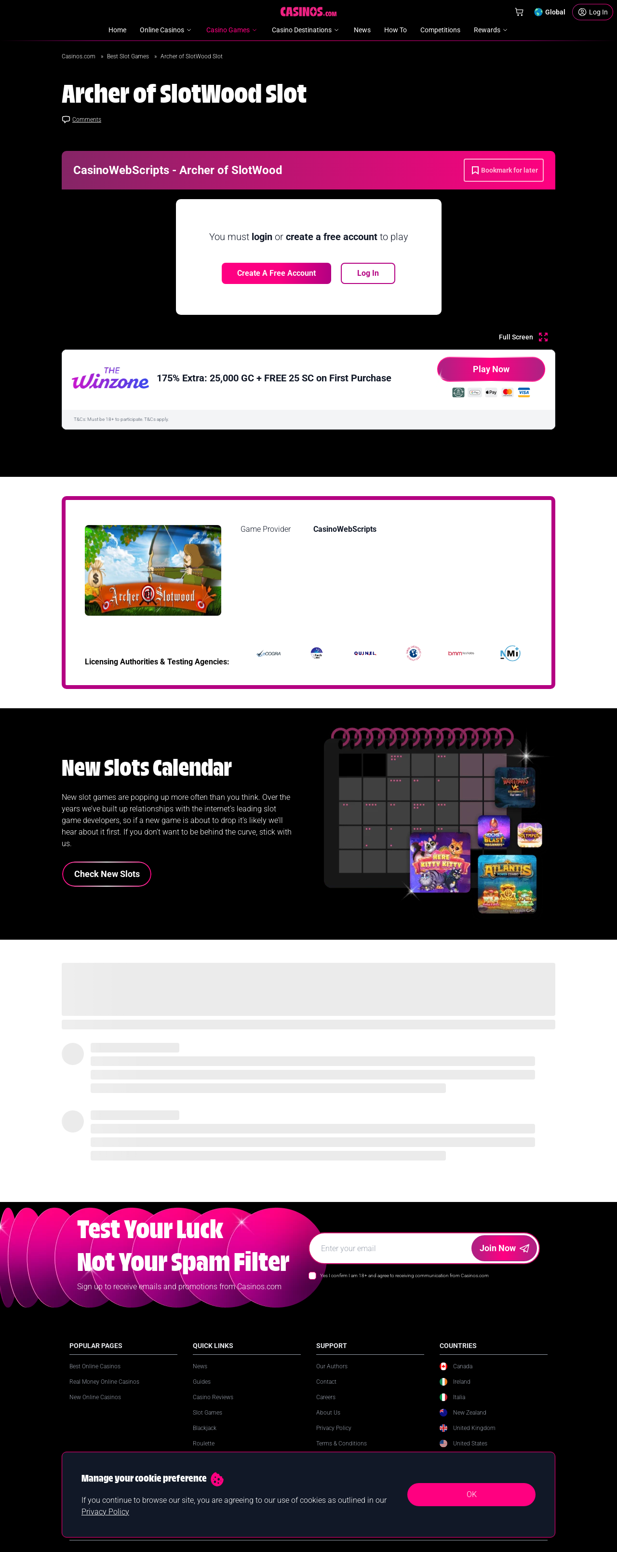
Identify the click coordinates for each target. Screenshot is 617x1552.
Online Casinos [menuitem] (166, 30)
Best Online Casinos (95, 1366)
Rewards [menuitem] (491, 30)
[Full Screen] (523, 337)
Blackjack (204, 1428)
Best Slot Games (128, 56)
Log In (368, 273)
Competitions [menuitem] (440, 30)
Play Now (473, 373)
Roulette (204, 1443)
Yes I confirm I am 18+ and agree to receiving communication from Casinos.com (404, 1275)
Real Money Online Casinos (104, 1381)
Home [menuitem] (117, 30)
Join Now (504, 1248)
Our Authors (332, 1366)
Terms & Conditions (341, 1443)
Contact (326, 1381)
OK (472, 1494)
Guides (202, 1381)
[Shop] (519, 12)
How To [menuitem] (395, 30)
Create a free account (276, 273)
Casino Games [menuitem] (232, 30)
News (200, 1366)
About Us (328, 1412)
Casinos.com (79, 56)
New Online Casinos (95, 1397)
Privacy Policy (333, 1428)
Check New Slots (107, 874)
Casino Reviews (213, 1397)
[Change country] (549, 12)
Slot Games (207, 1412)
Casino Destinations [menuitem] (306, 30)
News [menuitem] (362, 30)
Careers (325, 1397)
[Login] (592, 12)
